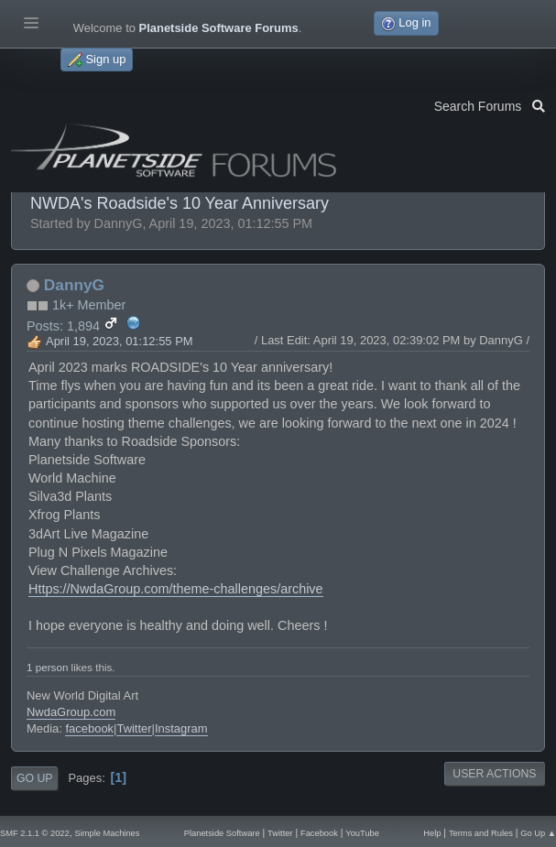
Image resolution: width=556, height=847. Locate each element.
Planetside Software (222, 833)
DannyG (74, 285)
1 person (47, 667)
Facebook (319, 833)
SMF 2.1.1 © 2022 (35, 833)
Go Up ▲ (538, 833)
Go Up (34, 778)
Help (432, 833)
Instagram (181, 728)
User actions (494, 773)
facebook (89, 728)
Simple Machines (106, 833)
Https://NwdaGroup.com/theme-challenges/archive (175, 588)
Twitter (133, 728)
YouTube (362, 833)
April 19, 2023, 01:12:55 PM (119, 341)
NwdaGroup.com (71, 712)
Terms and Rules (481, 833)
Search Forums (489, 104)
